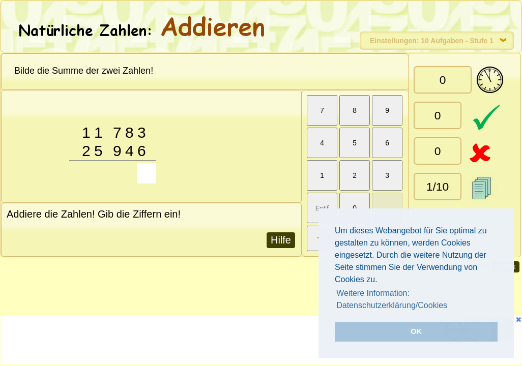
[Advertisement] (188, 341)
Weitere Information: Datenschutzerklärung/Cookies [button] (391, 299)
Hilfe (281, 240)
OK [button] (416, 331)
